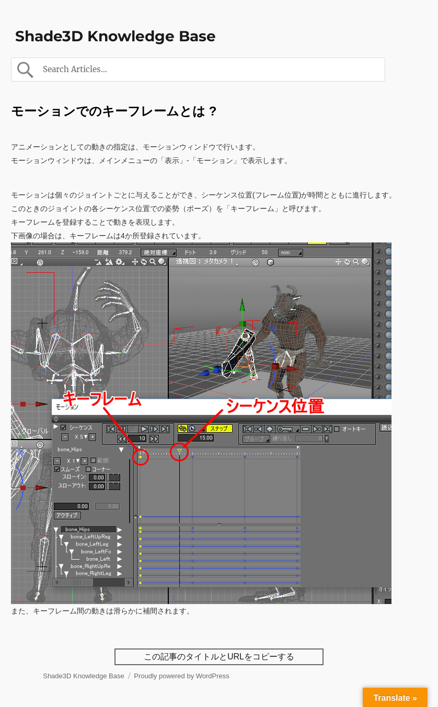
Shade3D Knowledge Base (115, 36)
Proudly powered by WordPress (181, 676)
